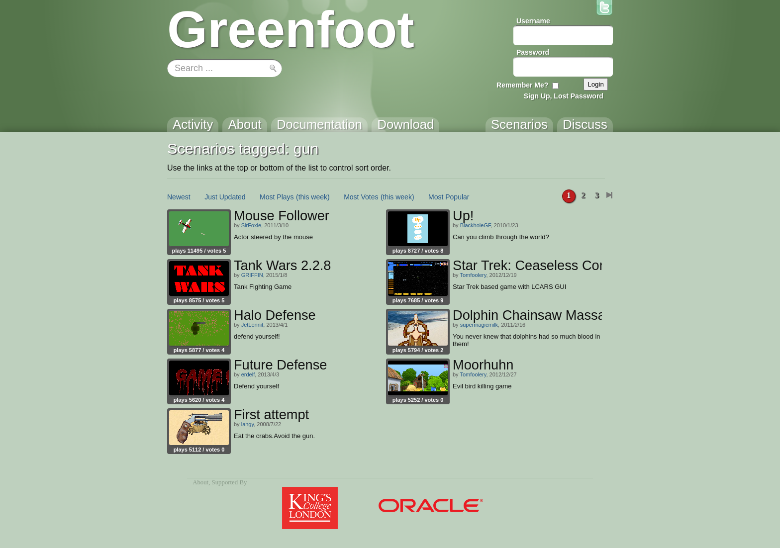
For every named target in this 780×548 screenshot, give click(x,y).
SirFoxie (251, 225)
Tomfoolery (473, 275)
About (200, 482)
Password (532, 52)
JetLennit (252, 325)
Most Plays (276, 197)
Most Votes (361, 197)
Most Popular (448, 197)
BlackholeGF (475, 225)
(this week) (313, 197)
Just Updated (225, 197)
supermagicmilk (479, 325)
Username (533, 21)
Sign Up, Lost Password (563, 96)
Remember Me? (522, 85)
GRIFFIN (252, 275)
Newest (179, 197)
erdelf (248, 374)
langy (247, 424)
